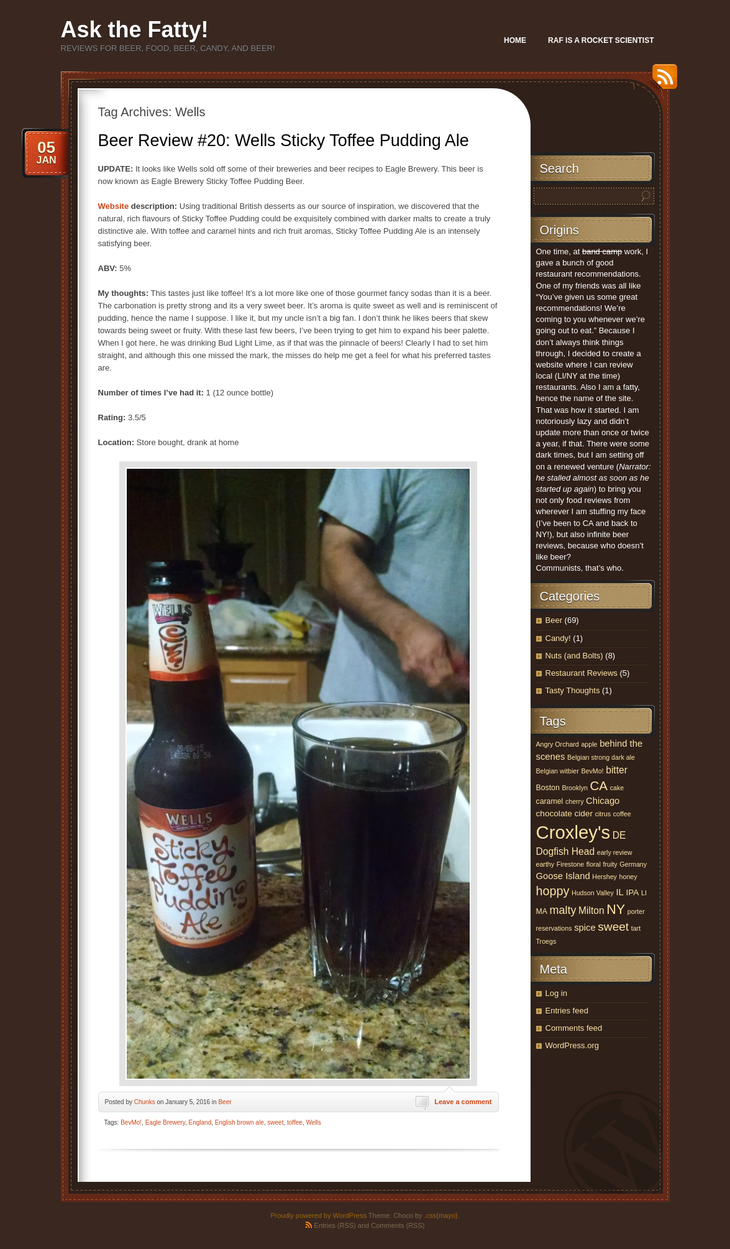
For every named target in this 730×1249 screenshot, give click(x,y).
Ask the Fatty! (135, 29)
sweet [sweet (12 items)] (613, 926)
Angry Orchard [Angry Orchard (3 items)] (557, 744)
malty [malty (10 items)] (563, 910)
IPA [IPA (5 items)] (632, 892)
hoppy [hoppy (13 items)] (553, 891)
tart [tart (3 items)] (636, 928)
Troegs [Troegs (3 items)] (546, 941)
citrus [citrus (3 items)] (603, 814)
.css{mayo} (441, 1215)
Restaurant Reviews (581, 673)
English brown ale (239, 1122)
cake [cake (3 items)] (617, 787)
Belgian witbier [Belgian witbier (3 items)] (557, 771)
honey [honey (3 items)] (628, 876)
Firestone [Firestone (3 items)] (570, 864)
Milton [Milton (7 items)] (591, 910)
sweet (275, 1122)
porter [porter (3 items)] (636, 911)
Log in (556, 993)
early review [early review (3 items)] (614, 852)
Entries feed (566, 1010)
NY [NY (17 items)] (615, 909)
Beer (224, 1102)
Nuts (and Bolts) (574, 655)
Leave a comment (462, 1101)
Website (114, 206)
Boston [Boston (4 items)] (548, 787)
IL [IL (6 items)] (620, 892)
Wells (313, 1122)
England (200, 1122)
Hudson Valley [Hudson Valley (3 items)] (593, 892)
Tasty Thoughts (572, 690)
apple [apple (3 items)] (589, 744)
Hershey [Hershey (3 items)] (604, 876)
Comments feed (574, 1028)
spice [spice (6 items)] (585, 928)
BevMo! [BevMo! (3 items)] (592, 771)
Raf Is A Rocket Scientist (601, 40)
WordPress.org (572, 1045)
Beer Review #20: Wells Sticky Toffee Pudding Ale (283, 140)
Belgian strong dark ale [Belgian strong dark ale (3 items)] (601, 757)
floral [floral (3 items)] (593, 864)
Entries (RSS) (335, 1225)
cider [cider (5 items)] (583, 813)
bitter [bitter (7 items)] (616, 770)
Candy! (558, 638)
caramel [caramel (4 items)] (549, 801)
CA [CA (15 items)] (599, 785)
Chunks (144, 1102)
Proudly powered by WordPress (318, 1215)
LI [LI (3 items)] (644, 892)
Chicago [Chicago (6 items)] (602, 801)
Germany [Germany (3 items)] (633, 864)
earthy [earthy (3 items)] (545, 864)
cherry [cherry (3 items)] (574, 801)
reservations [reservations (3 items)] (554, 928)
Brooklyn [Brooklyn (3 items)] (574, 787)
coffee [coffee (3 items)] (622, 814)
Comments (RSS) (397, 1225)
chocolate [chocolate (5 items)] (554, 813)
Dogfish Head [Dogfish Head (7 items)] (565, 851)
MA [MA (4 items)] (541, 911)
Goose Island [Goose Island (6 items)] (563, 876)
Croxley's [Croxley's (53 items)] (573, 832)
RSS (661, 81)
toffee (295, 1122)
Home (515, 40)
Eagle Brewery (165, 1122)
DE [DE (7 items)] (619, 835)
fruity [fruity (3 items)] (610, 864)
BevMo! (131, 1122)
